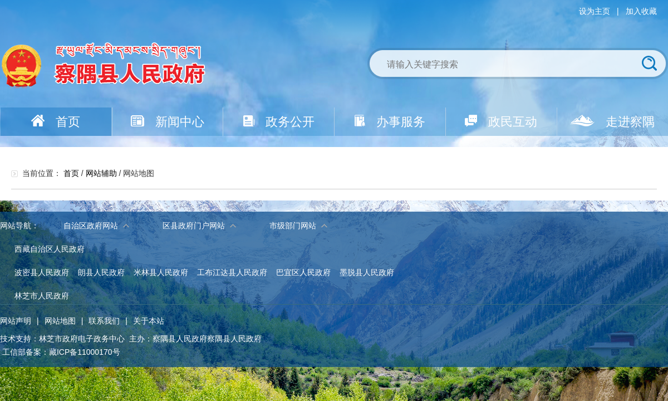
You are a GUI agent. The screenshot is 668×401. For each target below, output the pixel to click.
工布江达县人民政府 (232, 272)
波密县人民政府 (41, 272)
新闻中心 (167, 122)
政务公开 (279, 122)
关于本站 (148, 320)
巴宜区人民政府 (303, 272)
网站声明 (15, 320)
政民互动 (501, 122)
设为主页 (594, 11)
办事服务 (390, 122)
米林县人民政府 (161, 272)
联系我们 (104, 320)
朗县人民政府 (101, 272)
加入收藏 (641, 11)
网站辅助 (101, 173)
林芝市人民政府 (41, 295)
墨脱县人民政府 (367, 272)
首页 (55, 122)
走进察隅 (612, 122)
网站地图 (60, 320)
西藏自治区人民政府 (49, 248)
